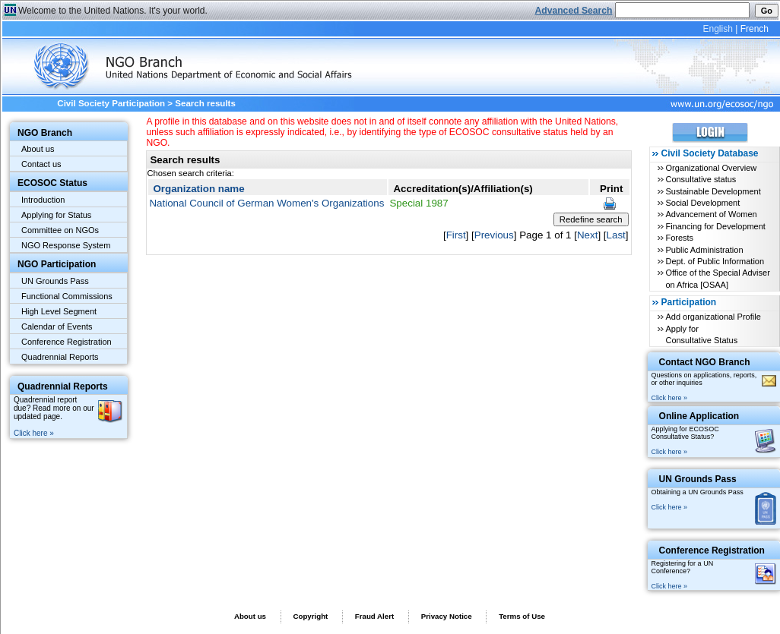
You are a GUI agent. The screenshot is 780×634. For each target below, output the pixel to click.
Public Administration (704, 249)
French (754, 29)
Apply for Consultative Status (701, 334)
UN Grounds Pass (55, 280)
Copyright (310, 616)
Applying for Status (56, 214)
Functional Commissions (67, 296)
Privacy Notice (446, 616)
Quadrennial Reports (60, 356)
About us (37, 148)
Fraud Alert (374, 616)
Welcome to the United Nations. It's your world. (113, 10)
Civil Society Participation (111, 103)
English (717, 29)
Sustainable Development (712, 191)
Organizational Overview (710, 167)
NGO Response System (65, 245)
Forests (679, 237)
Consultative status (700, 179)
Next (587, 235)
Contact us (41, 164)
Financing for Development (715, 226)
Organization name (198, 188)
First (456, 235)
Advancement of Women (710, 214)
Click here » (34, 433)
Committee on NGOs (60, 230)
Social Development (702, 202)
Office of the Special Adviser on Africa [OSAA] (717, 278)
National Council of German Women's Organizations (266, 203)
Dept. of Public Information (714, 261)
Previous (494, 235)
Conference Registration (66, 341)
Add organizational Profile (712, 316)
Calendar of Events (57, 326)
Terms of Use (522, 616)
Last (616, 235)
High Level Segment (59, 311)
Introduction (43, 199)
